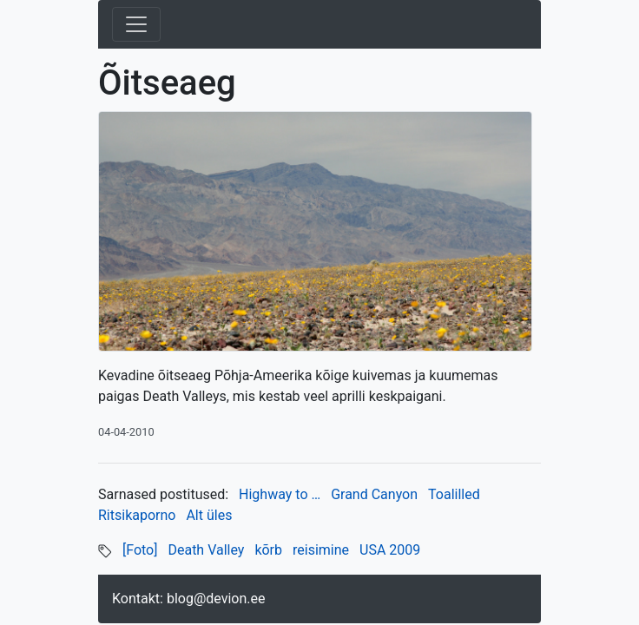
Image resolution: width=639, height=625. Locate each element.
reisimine (321, 550)
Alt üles (209, 515)
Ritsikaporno (136, 515)
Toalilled (454, 494)
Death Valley (206, 550)
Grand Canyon (374, 494)
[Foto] (140, 550)
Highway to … (279, 494)
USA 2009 (389, 550)
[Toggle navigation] (136, 24)
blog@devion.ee (216, 598)
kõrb (268, 550)
